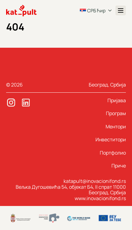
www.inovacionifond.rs (100, 198)
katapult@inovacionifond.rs (95, 181)
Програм (116, 113)
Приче (118, 165)
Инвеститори (110, 139)
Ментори (116, 126)
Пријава (116, 100)
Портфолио (113, 152)
